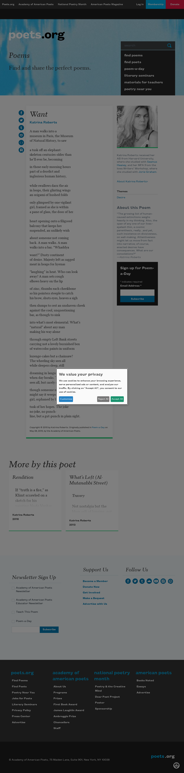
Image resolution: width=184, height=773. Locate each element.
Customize (66, 399)
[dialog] (92, 386)
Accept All (117, 399)
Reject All (103, 399)
